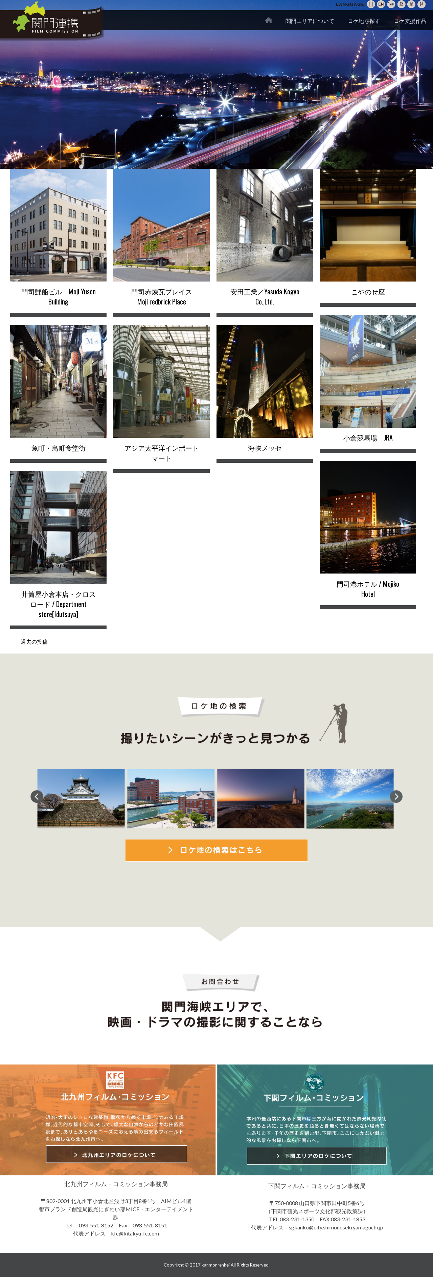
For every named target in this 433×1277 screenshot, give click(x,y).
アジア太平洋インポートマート (161, 453)
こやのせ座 (368, 291)
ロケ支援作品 (410, 21)
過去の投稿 (34, 641)
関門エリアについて (310, 21)
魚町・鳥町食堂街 (58, 448)
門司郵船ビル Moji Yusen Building (58, 296)
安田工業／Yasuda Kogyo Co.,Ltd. (264, 296)
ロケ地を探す (364, 21)
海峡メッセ (265, 448)
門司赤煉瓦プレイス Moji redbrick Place (165, 296)
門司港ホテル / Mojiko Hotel (368, 589)
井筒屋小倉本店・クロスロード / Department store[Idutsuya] (58, 604)
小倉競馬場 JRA (368, 437)
